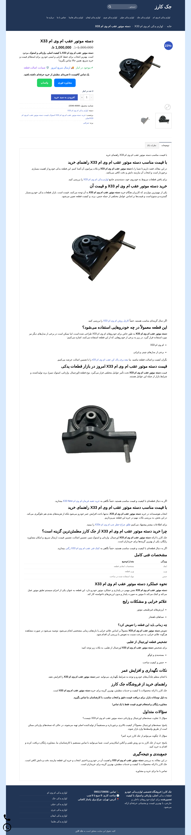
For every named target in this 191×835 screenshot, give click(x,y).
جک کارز (163, 6)
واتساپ (44, 82)
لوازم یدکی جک (143, 17)
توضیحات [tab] (165, 145)
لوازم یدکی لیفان (93, 17)
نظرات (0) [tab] (151, 145)
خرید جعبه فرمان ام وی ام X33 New (81, 501)
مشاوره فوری (65, 82)
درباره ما (50, 17)
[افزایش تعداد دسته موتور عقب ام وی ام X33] (82, 97)
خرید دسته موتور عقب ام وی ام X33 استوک (68, 115)
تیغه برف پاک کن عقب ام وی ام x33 (110, 359)
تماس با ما (61, 17)
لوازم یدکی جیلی (127, 17)
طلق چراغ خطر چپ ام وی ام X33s (113, 524)
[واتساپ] (7, 828)
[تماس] (7, 818)
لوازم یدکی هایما (76, 17)
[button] (168, 107)
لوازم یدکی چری (110, 17)
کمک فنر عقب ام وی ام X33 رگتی (83, 548)
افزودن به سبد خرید (64, 97)
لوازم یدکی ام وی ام (161, 17)
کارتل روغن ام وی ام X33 (116, 320)
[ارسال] (109, 6)
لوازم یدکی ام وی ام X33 (148, 26)
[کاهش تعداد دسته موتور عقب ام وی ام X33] (91, 97)
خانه (169, 26)
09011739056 (101, 792)
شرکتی (86, 123)
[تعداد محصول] (87, 97)
